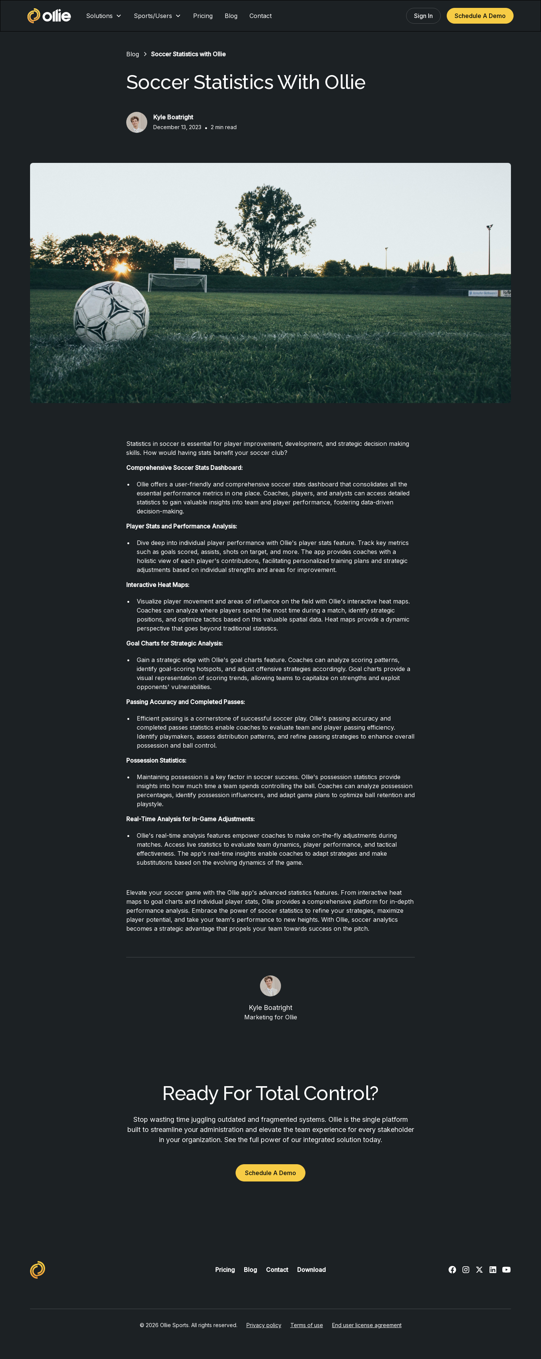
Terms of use (306, 1325)
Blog (231, 16)
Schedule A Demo (480, 16)
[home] (49, 15)
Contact (260, 16)
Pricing (203, 16)
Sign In (423, 16)
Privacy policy (263, 1325)
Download (311, 1269)
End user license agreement (367, 1325)
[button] (104, 15)
